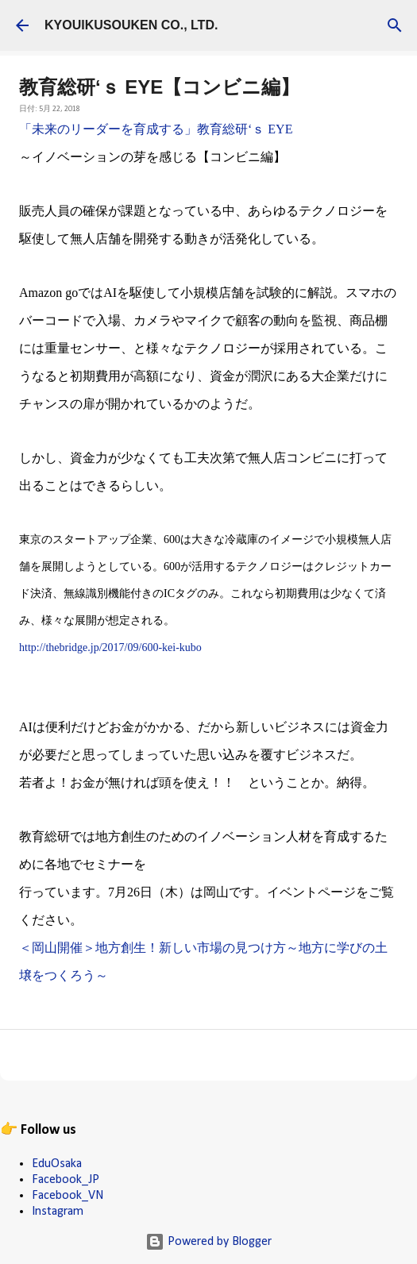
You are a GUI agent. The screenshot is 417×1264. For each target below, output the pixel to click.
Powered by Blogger (208, 1241)
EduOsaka (57, 1164)
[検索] (394, 25)
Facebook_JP (65, 1179)
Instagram (57, 1211)
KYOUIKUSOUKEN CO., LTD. (131, 25)
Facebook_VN (67, 1195)
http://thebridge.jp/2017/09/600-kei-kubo (110, 647)
